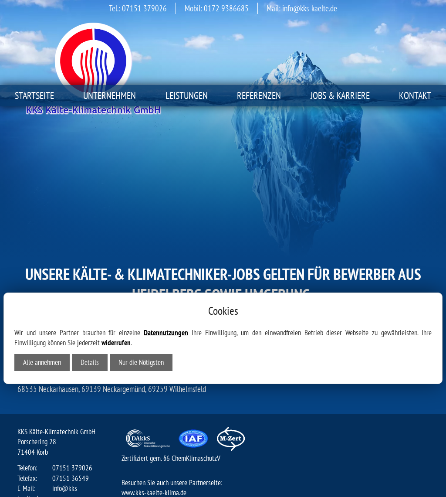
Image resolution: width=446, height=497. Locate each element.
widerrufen (116, 253)
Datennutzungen (166, 243)
